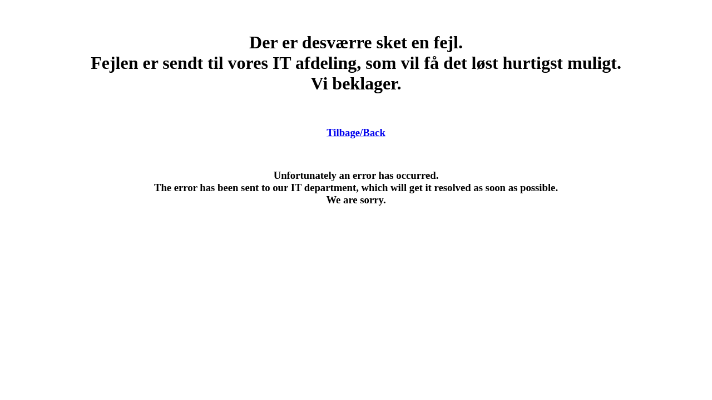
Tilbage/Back (356, 132)
